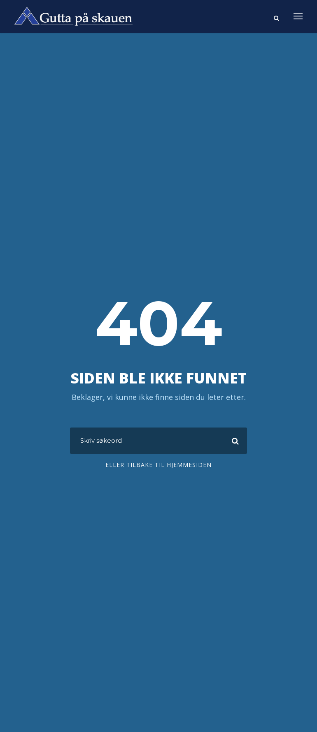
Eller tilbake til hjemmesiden (158, 465)
